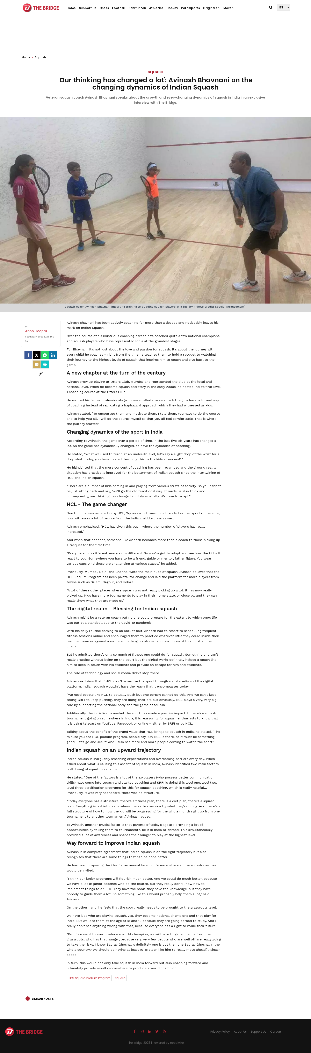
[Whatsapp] (45, 355)
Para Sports (190, 8)
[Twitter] (36, 355)
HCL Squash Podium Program (89, 978)
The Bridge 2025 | (140, 1043)
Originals (211, 8)
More (228, 8)
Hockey (172, 8)
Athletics (156, 8)
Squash (155, 71)
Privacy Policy (220, 1032)
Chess (104, 8)
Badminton (137, 8)
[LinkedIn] (53, 355)
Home (71, 8)
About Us (240, 1032)
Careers (276, 1032)
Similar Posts (42, 999)
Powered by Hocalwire (168, 1043)
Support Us (87, 8)
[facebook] (28, 355)
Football (118, 8)
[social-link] (41, 374)
